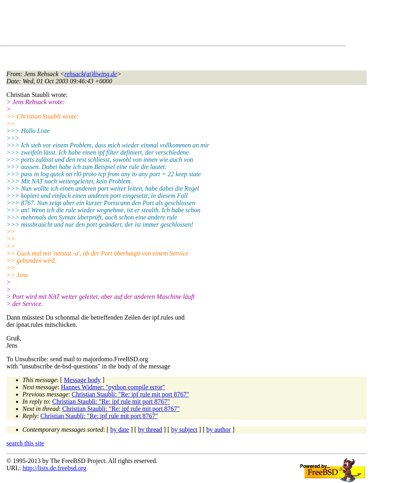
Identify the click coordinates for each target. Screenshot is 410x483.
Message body (82, 379)
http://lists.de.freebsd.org (54, 468)
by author (218, 429)
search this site (25, 443)
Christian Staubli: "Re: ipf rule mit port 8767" (130, 394)
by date (120, 429)
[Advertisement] (152, 24)
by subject (184, 429)
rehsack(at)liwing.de (90, 73)
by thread (150, 429)
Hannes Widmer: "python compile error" (113, 387)
